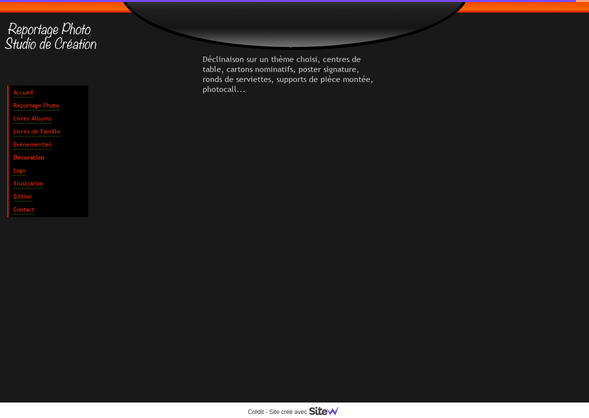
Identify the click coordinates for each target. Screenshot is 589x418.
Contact (23, 209)
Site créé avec (307, 412)
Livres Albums (32, 118)
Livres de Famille (36, 131)
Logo (19, 170)
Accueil (23, 92)
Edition (22, 196)
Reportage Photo (36, 105)
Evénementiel (32, 144)
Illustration (28, 183)
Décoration (28, 157)
